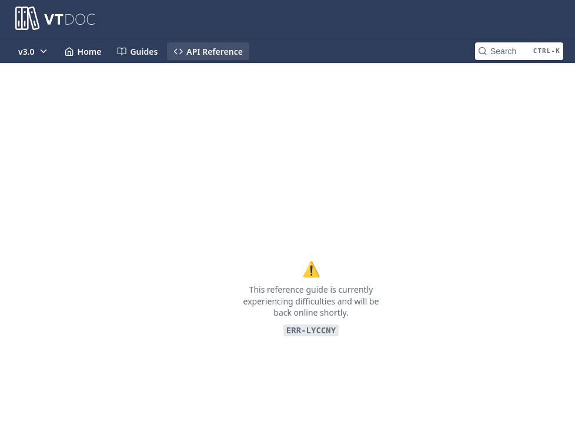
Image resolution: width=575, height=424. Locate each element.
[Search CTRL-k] (519, 51)
